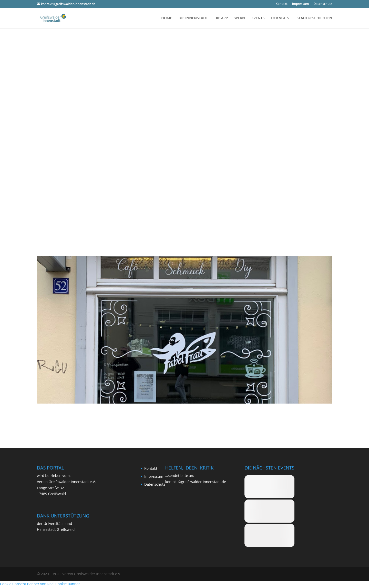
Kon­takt (282, 4)
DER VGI (278, 18)
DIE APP (221, 18)
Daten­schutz (322, 4)
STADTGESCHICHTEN (314, 18)
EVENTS (258, 18)
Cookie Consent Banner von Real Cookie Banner (40, 583)
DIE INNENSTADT (193, 18)
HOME (166, 18)
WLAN (239, 18)
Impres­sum (300, 4)
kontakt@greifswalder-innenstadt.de (195, 481)
